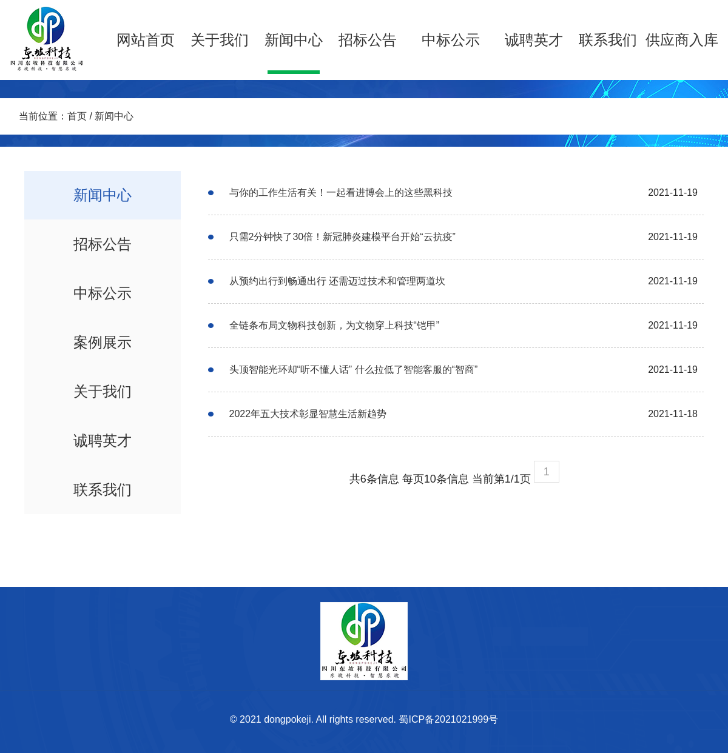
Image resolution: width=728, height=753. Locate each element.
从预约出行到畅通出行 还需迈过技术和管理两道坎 (337, 281)
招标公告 (368, 40)
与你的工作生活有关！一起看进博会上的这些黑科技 (341, 192)
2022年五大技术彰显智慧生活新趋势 (308, 414)
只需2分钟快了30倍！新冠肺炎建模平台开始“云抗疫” (342, 237)
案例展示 (102, 342)
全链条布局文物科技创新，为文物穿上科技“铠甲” (334, 325)
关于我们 (219, 40)
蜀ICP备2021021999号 (448, 719)
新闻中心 (294, 40)
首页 (77, 116)
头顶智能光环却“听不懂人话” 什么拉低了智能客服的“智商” (353, 369)
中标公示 (451, 40)
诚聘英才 (534, 40)
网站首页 (145, 40)
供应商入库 (681, 40)
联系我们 (608, 40)
